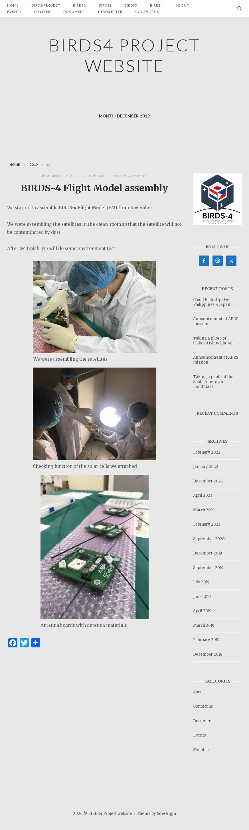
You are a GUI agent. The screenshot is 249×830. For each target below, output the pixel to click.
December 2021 (207, 481)
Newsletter (110, 11)
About (198, 692)
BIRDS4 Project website (124, 55)
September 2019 (208, 567)
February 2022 (206, 452)
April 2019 (202, 610)
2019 (34, 164)
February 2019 (206, 639)
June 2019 (202, 596)
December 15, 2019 (61, 175)
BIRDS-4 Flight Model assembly (94, 188)
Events (14, 11)
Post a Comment (131, 175)
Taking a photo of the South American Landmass (213, 381)
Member (42, 11)
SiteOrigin (166, 813)
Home (14, 164)
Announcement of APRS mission (215, 321)
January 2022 (205, 466)
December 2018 (207, 654)
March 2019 (203, 625)
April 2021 (202, 495)
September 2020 (209, 538)
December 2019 (207, 553)
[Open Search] (239, 8)
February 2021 (206, 524)
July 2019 (201, 582)
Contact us (147, 11)
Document (74, 11)
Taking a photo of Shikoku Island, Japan (213, 341)
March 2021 (204, 510)
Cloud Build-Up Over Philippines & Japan (212, 302)
